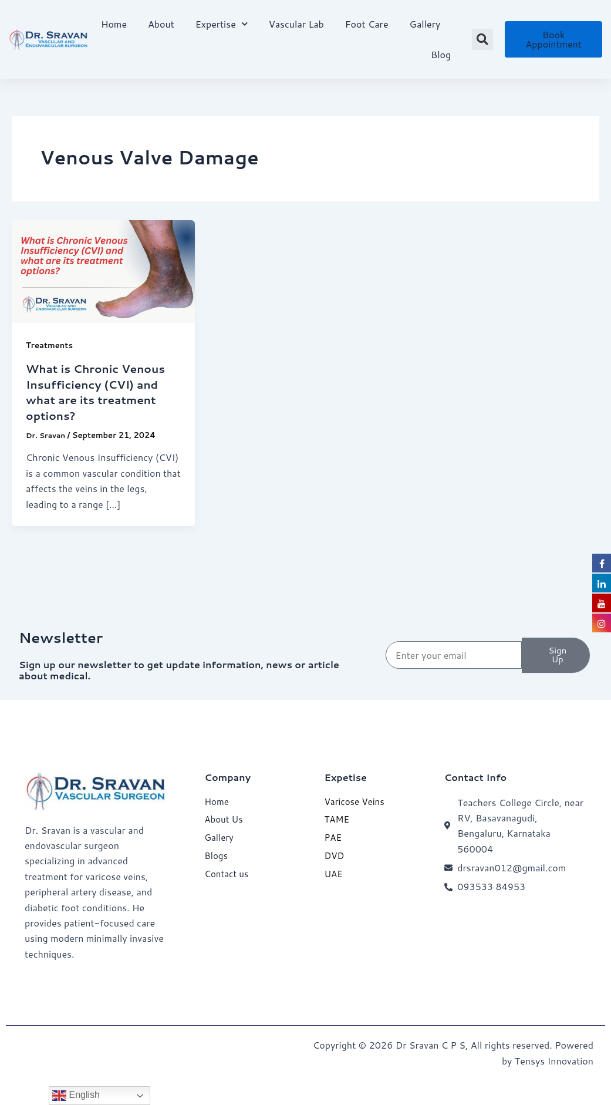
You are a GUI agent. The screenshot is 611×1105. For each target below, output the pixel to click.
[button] (482, 39)
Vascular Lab (296, 24)
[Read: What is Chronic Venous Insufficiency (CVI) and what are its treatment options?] (103, 270)
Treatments (51, 345)
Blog (441, 54)
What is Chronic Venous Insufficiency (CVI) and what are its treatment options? (100, 392)
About (161, 24)
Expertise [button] (221, 24)
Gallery (424, 24)
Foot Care (367, 24)
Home (114, 24)
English (76, 1096)
